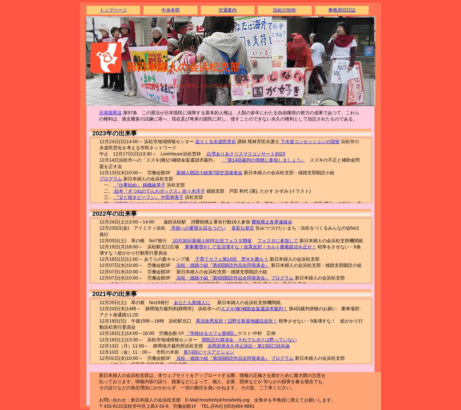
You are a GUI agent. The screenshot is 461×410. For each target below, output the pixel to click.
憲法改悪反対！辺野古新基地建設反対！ (236, 321)
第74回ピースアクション (209, 352)
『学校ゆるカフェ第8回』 (212, 333)
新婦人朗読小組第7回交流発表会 (208, 172)
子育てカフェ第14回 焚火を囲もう (231, 259)
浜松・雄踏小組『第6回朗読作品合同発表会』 (222, 265)
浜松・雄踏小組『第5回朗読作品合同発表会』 (222, 358)
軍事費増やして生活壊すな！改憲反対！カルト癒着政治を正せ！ (250, 246)
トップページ (113, 10)
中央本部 (171, 10)
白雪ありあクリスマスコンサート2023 (245, 153)
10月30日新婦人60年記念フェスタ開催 (211, 240)
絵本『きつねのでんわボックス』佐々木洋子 (159, 191)
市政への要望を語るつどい (198, 228)
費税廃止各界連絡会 (272, 221)
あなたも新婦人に (192, 302)
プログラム (110, 178)
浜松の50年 (284, 10)
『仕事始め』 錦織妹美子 (139, 185)
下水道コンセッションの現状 (309, 141)
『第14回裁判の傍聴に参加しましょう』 (263, 160)
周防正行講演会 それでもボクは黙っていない (249, 339)
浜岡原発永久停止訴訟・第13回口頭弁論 (249, 345)
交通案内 (228, 10)
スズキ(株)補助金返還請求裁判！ (254, 308)
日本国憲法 (110, 112)
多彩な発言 (242, 228)
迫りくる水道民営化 (215, 141)
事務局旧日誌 (341, 10)
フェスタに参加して (277, 240)
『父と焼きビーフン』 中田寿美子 (148, 197)
